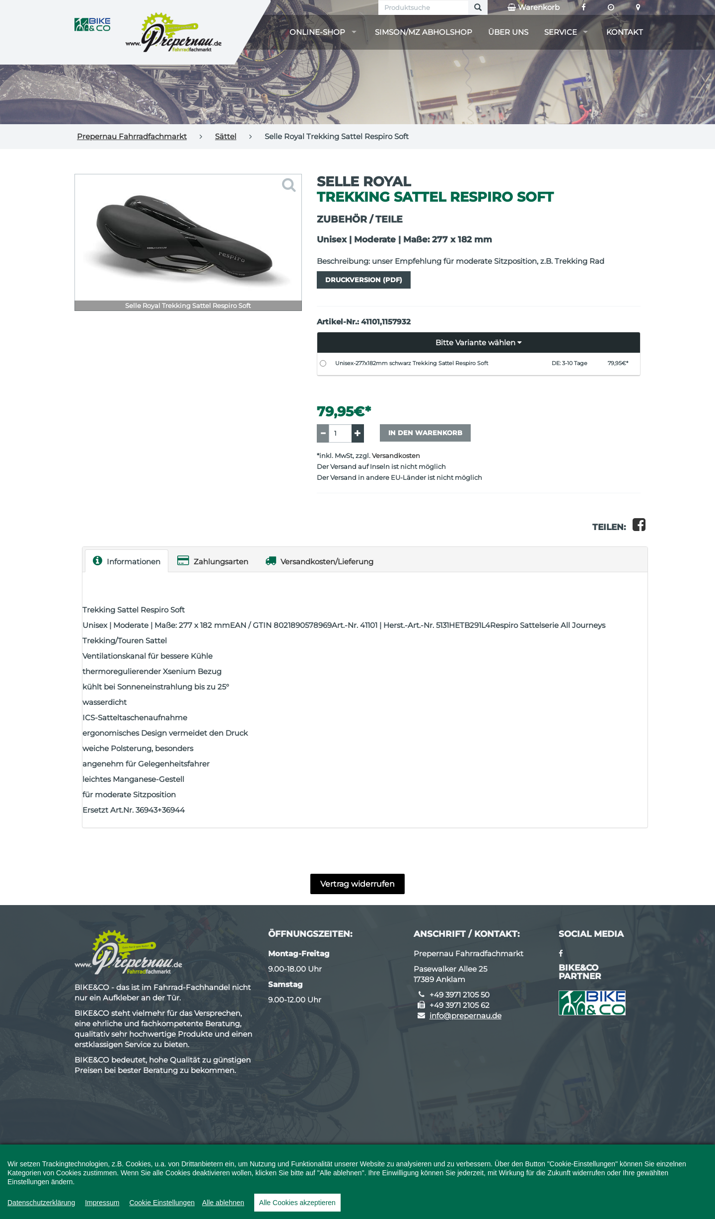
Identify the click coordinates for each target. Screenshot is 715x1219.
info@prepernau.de (465, 1015)
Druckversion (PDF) (363, 280)
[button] (479, 342)
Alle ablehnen (223, 1203)
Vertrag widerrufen (357, 884)
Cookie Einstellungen (162, 1203)
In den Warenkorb (425, 433)
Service (560, 32)
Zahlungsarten (212, 560)
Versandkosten (396, 455)
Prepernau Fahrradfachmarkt (132, 136)
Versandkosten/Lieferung (319, 560)
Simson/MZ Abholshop (423, 32)
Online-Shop (317, 32)
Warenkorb (533, 7)
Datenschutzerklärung (41, 1203)
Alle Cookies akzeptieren (297, 1203)
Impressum (102, 1203)
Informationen (126, 560)
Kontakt (624, 32)
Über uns (508, 32)
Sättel (225, 136)
